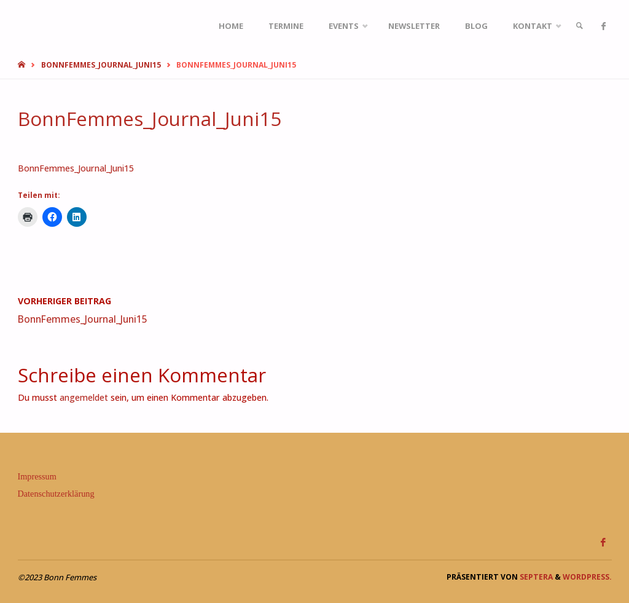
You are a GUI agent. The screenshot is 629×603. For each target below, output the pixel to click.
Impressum (37, 476)
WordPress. (587, 577)
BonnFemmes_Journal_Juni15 (101, 65)
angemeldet (84, 397)
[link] (579, 26)
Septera (535, 577)
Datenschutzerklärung (56, 494)
